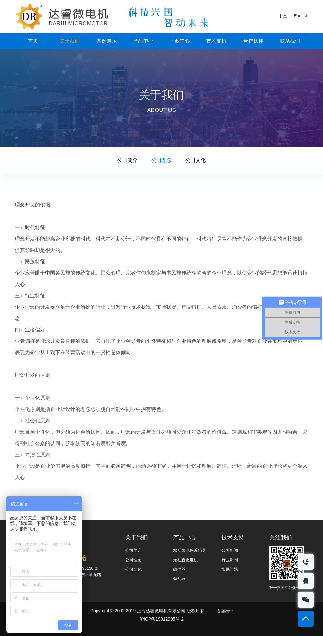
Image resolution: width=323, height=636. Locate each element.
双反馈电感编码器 (189, 550)
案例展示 (107, 41)
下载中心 (180, 41)
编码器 (179, 569)
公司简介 (127, 160)
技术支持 (216, 41)
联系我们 (290, 41)
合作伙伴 (253, 41)
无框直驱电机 (185, 559)
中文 (283, 15)
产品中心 (143, 41)
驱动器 (179, 578)
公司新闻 (229, 550)
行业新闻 (229, 559)
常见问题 (229, 569)
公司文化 (195, 160)
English (301, 15)
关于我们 (70, 41)
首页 (33, 41)
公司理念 (161, 160)
